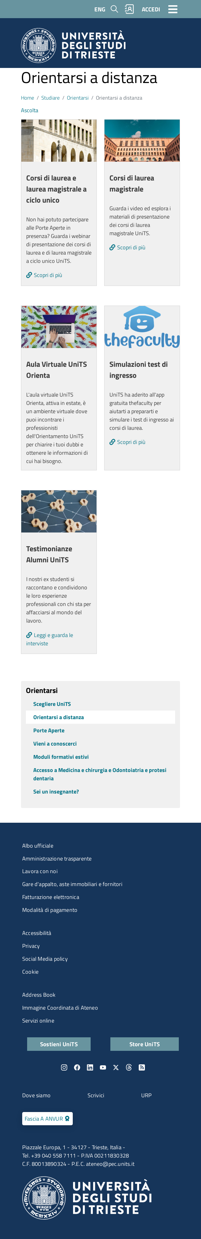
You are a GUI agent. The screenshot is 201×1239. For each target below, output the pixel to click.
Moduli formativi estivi (61, 757)
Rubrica (129, 9)
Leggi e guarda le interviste (49, 639)
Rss (142, 1067)
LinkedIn (90, 1067)
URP (146, 1095)
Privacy (31, 946)
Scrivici (96, 1095)
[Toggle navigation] (173, 9)
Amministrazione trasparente (57, 858)
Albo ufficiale (37, 845)
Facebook (77, 1067)
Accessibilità (36, 933)
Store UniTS (144, 1043)
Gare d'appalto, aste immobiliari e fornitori (72, 884)
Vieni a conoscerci (55, 743)
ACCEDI (151, 9)
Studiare (50, 97)
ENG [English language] (99, 9)
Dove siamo (36, 1095)
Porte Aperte (48, 730)
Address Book (38, 995)
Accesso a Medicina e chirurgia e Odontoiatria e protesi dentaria (99, 774)
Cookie (30, 972)
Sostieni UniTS (59, 1043)
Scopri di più (48, 275)
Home (27, 97)
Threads (129, 1067)
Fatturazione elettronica (50, 897)
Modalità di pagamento (49, 910)
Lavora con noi (40, 871)
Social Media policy (45, 959)
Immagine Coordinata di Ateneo (60, 1007)
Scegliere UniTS (52, 704)
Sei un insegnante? (56, 791)
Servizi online (38, 1020)
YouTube (103, 1067)
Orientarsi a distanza (58, 717)
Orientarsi (78, 97)
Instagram (64, 1067)
